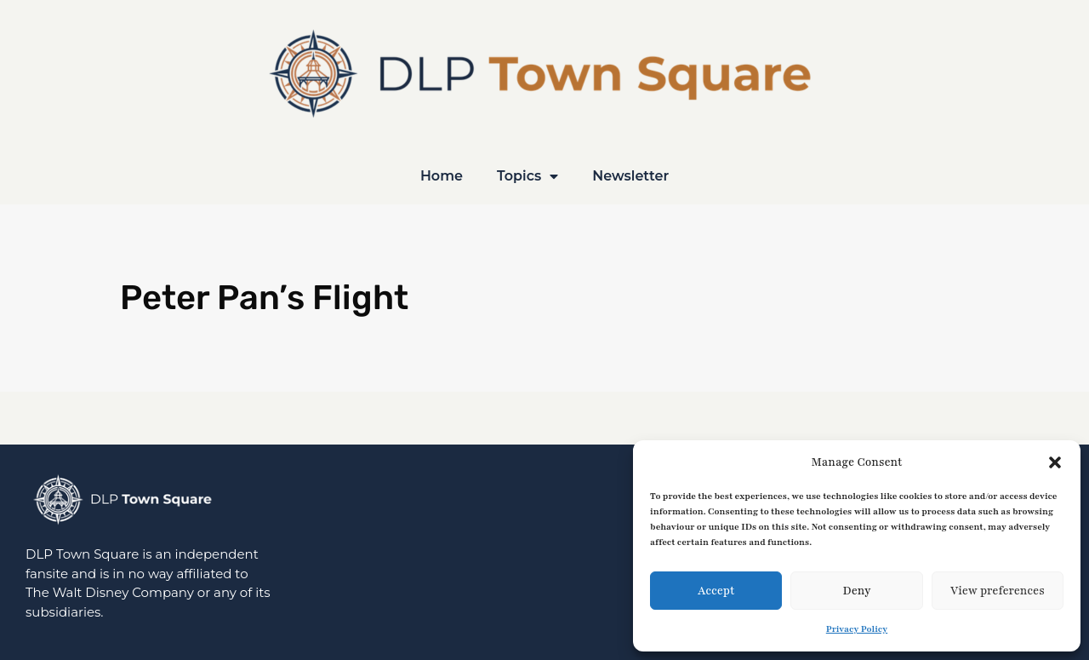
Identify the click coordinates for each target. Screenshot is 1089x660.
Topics (527, 176)
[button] (1054, 462)
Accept (716, 591)
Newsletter (630, 176)
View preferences (997, 591)
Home (441, 176)
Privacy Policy (856, 629)
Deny (856, 591)
